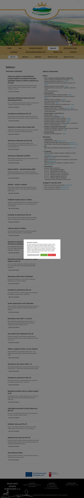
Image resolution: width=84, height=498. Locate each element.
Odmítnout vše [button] (52, 255)
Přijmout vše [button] (44, 255)
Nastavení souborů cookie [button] (33, 255)
